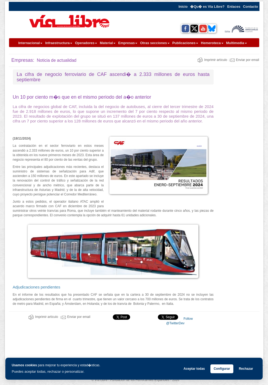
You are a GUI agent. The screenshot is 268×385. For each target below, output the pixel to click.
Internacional (30, 43)
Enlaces (233, 7)
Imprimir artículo (212, 60)
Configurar (222, 369)
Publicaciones (185, 43)
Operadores (86, 43)
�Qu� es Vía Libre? (207, 7)
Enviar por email (244, 60)
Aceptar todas (194, 369)
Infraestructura (58, 43)
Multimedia (236, 43)
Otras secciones (154, 43)
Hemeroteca (212, 43)
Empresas (127, 43)
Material (107, 43)
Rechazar (246, 369)
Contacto (250, 7)
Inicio (182, 7)
